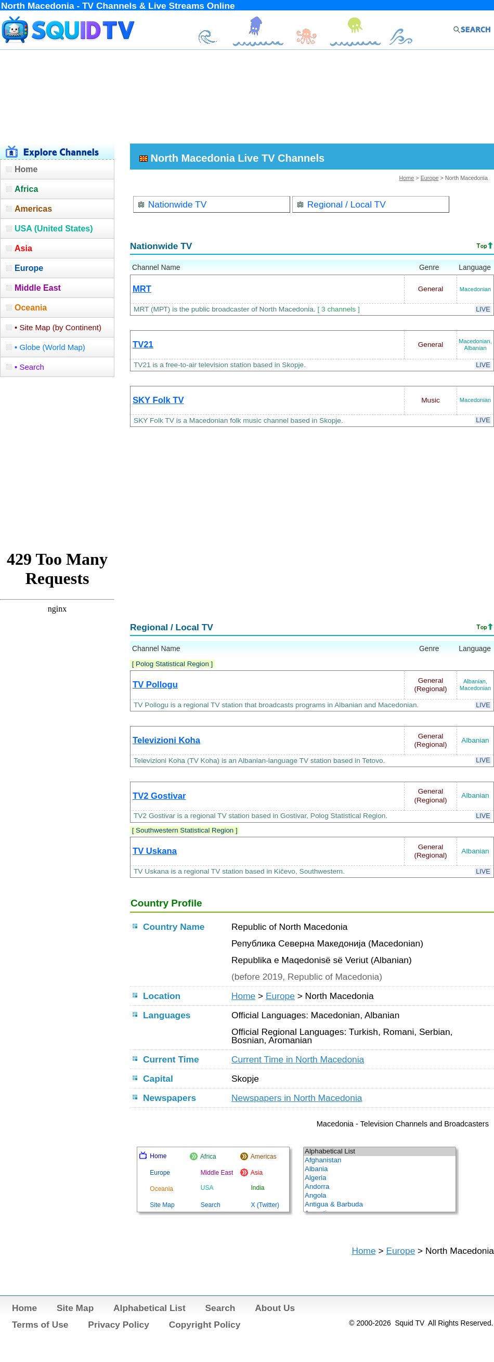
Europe (430, 178)
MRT (142, 289)
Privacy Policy (118, 1324)
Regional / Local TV (341, 204)
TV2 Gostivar (159, 796)
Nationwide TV (172, 204)
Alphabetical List (149, 1308)
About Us (275, 1308)
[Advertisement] (247, 95)
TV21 (143, 344)
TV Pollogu (155, 685)
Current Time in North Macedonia (297, 1059)
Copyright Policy (205, 1324)
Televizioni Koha (166, 740)
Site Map (75, 1308)
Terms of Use (40, 1324)
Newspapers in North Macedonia (296, 1098)
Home (406, 178)
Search (220, 1308)
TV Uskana (155, 851)
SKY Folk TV (158, 400)
